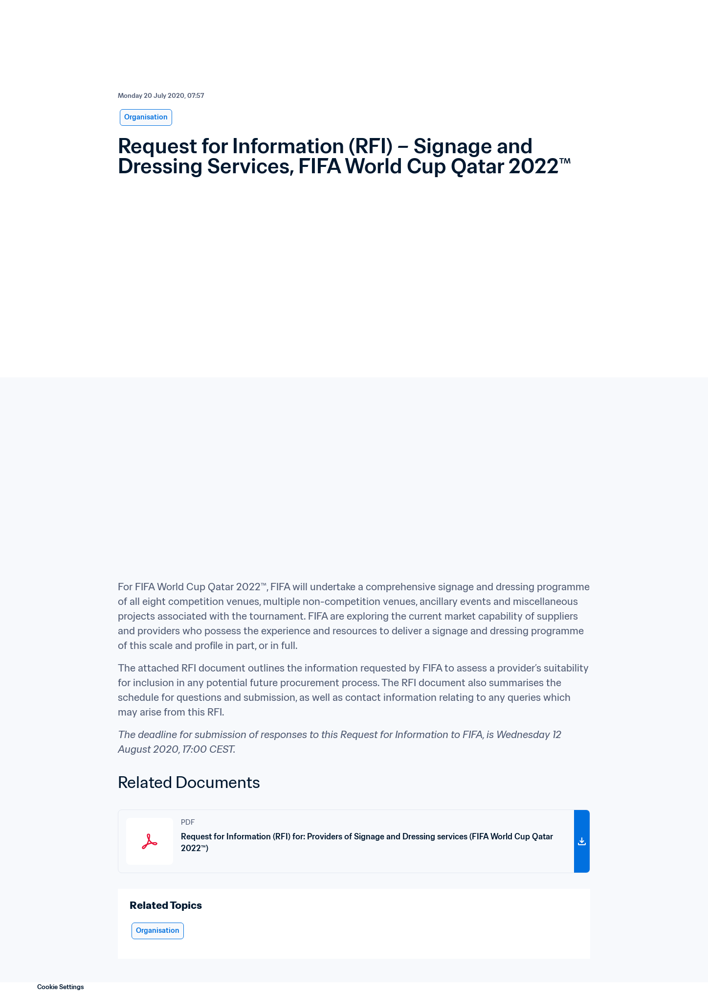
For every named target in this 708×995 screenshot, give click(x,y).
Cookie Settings (60, 987)
